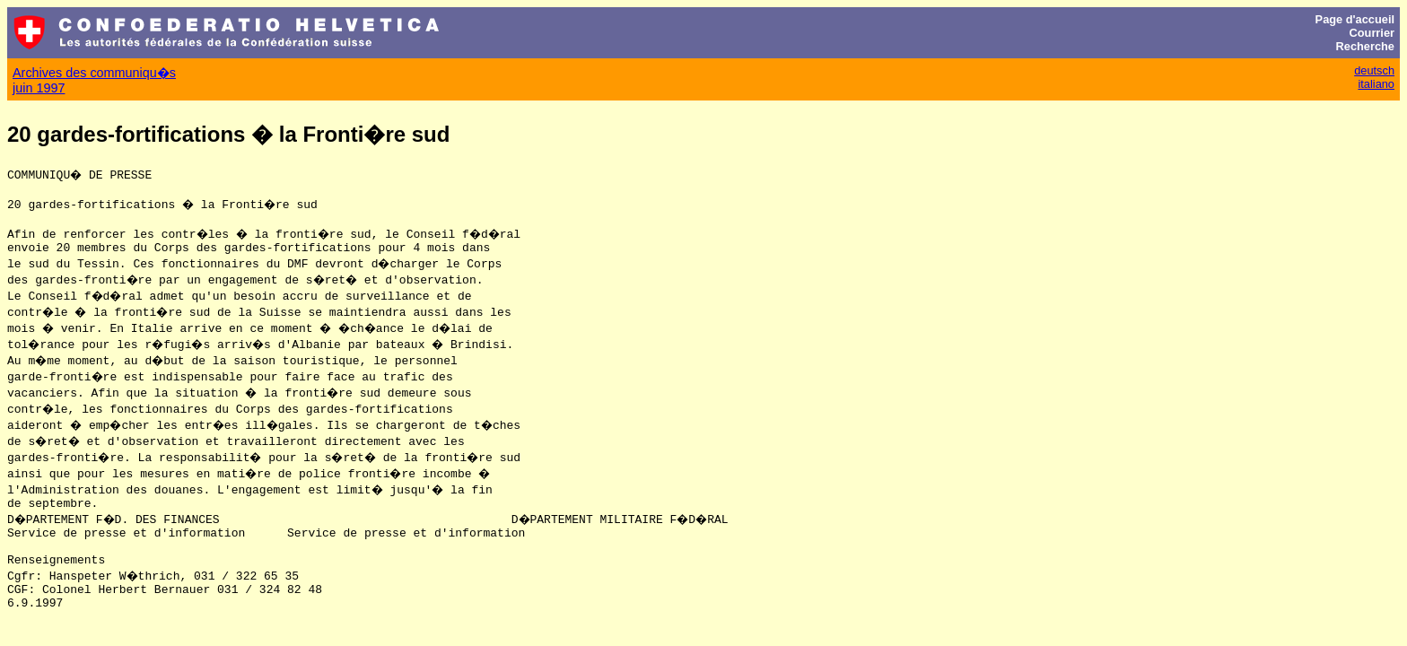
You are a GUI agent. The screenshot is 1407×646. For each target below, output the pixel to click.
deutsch (1374, 70)
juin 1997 (39, 88)
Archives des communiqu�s (94, 72)
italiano (1376, 84)
